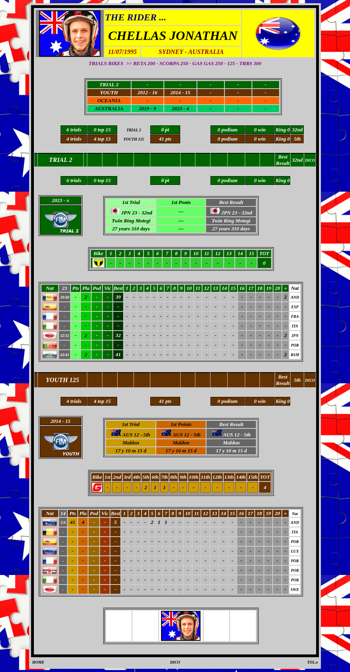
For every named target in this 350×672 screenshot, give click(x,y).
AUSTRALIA (108, 108)
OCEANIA (109, 100)
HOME (38, 662)
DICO (175, 662)
